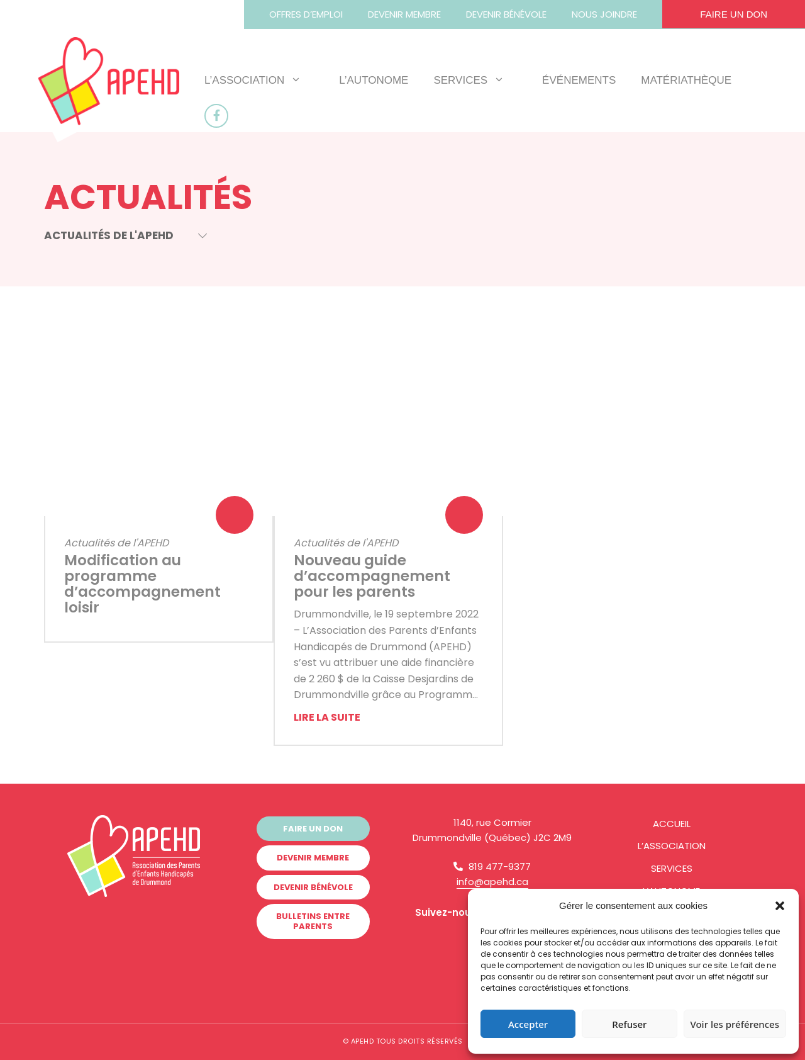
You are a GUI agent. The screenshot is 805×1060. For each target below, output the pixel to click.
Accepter (528, 1024)
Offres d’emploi (306, 14)
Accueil (672, 823)
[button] (780, 905)
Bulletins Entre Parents (313, 920)
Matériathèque (686, 80)
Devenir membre (404, 14)
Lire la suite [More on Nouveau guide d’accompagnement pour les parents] (327, 717)
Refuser (629, 1024)
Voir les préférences (735, 1024)
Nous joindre (604, 14)
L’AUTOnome (373, 80)
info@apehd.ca (492, 881)
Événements (579, 80)
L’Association (259, 80)
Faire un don (733, 14)
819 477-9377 (492, 866)
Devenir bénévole (506, 14)
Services (475, 80)
